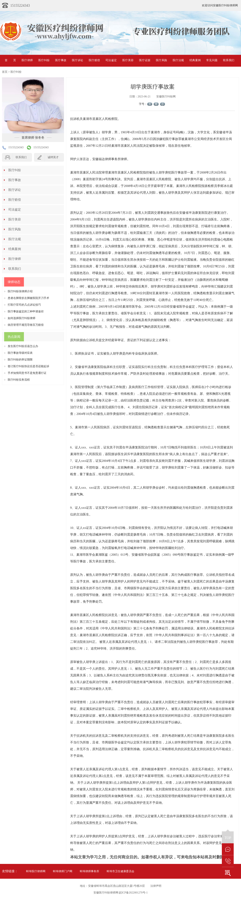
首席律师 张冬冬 (33, 137)
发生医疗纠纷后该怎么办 (23, 346)
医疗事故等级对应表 (20, 352)
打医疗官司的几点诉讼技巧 (24, 304)
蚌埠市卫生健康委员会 (120, 871)
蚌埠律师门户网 (62, 871)
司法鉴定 (111, 60)
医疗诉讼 (77, 60)
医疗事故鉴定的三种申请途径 (26, 311)
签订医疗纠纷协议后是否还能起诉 (28, 366)
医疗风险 (161, 60)
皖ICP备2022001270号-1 (133, 892)
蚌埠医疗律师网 (35, 871)
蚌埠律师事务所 (89, 871)
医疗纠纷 (44, 60)
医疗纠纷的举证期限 (20, 359)
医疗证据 (144, 60)
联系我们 (228, 60)
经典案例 (195, 60)
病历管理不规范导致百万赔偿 (26, 324)
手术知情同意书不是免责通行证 (27, 373)
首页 (10, 60)
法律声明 (155, 885)
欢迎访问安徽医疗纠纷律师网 (220, 5)
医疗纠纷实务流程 (19, 379)
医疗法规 (178, 60)
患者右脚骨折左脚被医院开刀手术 (28, 298)
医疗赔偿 (94, 60)
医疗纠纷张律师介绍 (20, 291)
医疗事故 (60, 60)
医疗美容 (128, 60)
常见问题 (211, 60)
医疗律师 (27, 60)
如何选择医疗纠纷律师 (21, 318)
